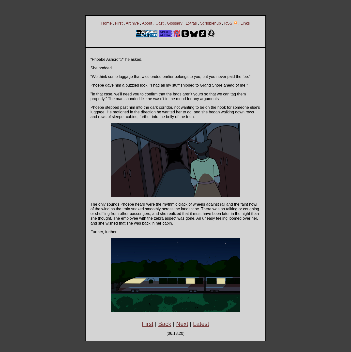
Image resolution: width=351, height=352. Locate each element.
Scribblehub (210, 23)
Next (182, 324)
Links (245, 23)
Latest (201, 324)
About (147, 23)
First (119, 23)
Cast (159, 23)
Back (164, 324)
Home (106, 23)
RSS (228, 23)
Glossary (174, 23)
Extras (191, 23)
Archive (132, 23)
